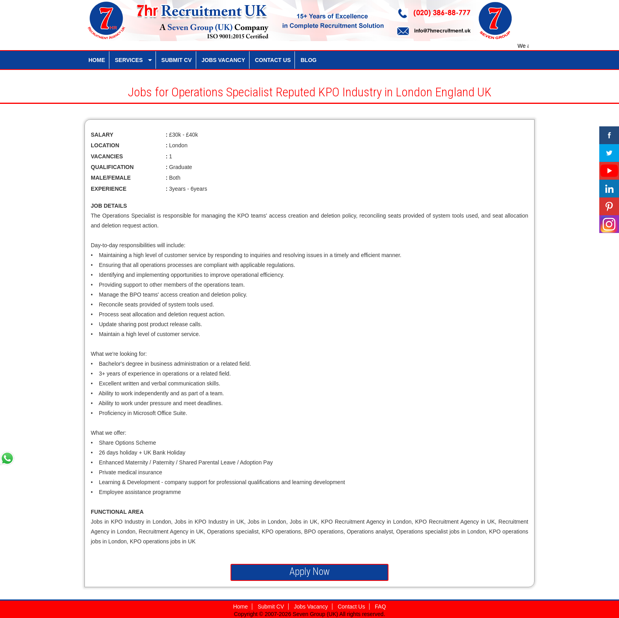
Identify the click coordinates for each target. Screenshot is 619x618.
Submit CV (271, 606)
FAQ (380, 606)
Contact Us (351, 606)
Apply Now (309, 571)
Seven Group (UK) (316, 614)
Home (240, 606)
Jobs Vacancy (311, 606)
